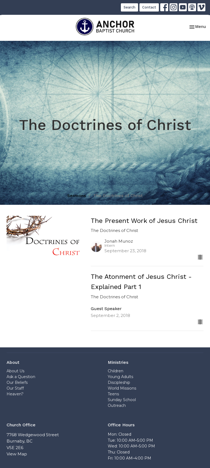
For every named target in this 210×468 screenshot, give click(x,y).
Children (115, 370)
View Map (17, 453)
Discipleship (119, 382)
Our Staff (15, 388)
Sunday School (122, 399)
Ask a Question (21, 376)
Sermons (76, 195)
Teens (113, 394)
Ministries (118, 362)
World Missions (122, 388)
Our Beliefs (17, 382)
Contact (149, 7)
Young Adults (120, 376)
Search (129, 7)
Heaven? (15, 394)
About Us (15, 370)
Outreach (117, 405)
